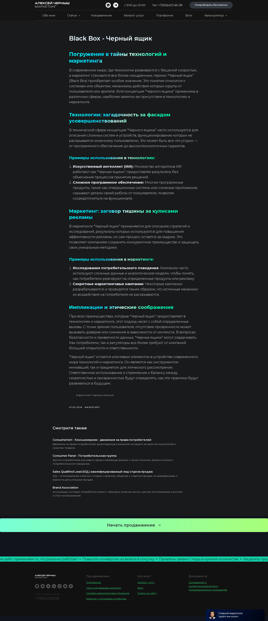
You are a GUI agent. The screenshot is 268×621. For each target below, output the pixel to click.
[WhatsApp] (37, 590)
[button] (134, 529)
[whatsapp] (108, 5)
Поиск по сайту (147, 597)
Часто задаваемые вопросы (103, 592)
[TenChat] (71, 590)
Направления (101, 15)
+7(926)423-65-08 (170, 5)
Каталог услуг (134, 15)
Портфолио (164, 15)
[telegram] (115, 5)
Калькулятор (215, 15)
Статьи (72, 15)
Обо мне (48, 15)
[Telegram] (48, 590)
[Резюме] (59, 590)
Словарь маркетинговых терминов (107, 597)
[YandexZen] (65, 590)
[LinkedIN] (54, 590)
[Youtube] (43, 590)
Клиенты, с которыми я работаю (106, 603)
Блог (189, 15)
